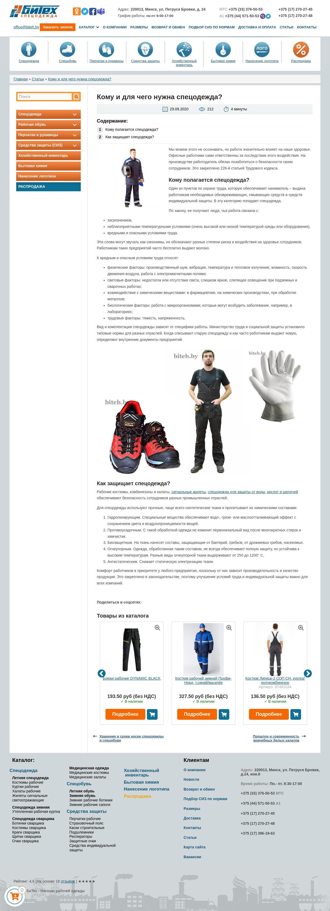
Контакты (306, 27)
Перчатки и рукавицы (107, 61)
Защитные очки (82, 841)
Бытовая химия (223, 61)
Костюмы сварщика (29, 828)
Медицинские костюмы (89, 772)
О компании (114, 27)
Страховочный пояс (86, 823)
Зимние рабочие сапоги (89, 804)
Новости (191, 779)
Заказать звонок (58, 27)
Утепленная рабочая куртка (36, 811)
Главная (21, 79)
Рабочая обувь (48, 124)
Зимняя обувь (82, 795)
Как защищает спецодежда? (129, 137)
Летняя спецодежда (30, 778)
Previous (101, 673)
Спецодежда (29, 61)
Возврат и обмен (168, 27)
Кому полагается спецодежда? (131, 129)
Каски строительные (86, 828)
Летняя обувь (82, 791)
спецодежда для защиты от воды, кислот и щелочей (253, 492)
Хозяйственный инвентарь (184, 63)
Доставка (192, 818)
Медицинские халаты (87, 777)
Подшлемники (81, 832)
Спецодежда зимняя (31, 807)
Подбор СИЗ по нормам (212, 27)
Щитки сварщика (26, 836)
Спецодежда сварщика (33, 819)
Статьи (287, 27)
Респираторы (80, 836)
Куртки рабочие (25, 786)
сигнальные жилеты (188, 492)
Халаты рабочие (26, 791)
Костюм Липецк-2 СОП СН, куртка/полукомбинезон (275, 680)
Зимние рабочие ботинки (90, 800)
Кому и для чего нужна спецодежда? (79, 79)
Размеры (139, 27)
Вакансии (192, 857)
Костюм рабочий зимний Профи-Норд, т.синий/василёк (203, 680)
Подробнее (125, 714)
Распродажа (301, 61)
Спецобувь (68, 61)
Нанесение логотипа (262, 61)
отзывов (68, 881)
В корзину (152, 714)
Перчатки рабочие (85, 819)
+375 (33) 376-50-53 (258, 793)
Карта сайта (194, 847)
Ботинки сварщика (28, 823)
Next (307, 673)
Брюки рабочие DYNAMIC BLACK (132, 678)
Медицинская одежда (89, 768)
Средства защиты (145, 61)
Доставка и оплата (257, 27)
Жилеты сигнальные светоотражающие (30, 797)
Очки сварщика (25, 841)
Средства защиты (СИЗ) (48, 145)
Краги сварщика (26, 832)
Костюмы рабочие (27, 782)
